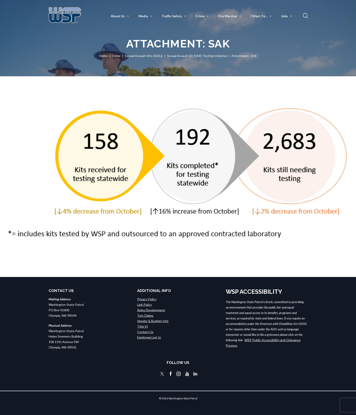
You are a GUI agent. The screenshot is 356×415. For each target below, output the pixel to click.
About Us (120, 16)
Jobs (286, 16)
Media (145, 16)
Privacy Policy (146, 299)
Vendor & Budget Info (152, 321)
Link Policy (144, 304)
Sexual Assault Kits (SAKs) (144, 56)
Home (103, 56)
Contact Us (145, 332)
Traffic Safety (174, 16)
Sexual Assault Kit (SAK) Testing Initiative (197, 56)
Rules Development (151, 310)
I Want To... (261, 16)
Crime (202, 16)
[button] (304, 15)
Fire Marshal (230, 16)
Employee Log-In (149, 337)
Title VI (142, 326)
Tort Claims (145, 315)
